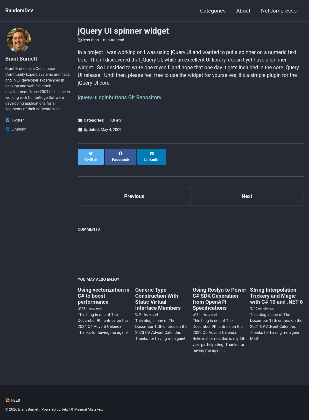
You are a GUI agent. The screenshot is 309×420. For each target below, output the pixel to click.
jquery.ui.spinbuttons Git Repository (119, 99)
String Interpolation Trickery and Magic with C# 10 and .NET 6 (276, 293)
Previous (134, 193)
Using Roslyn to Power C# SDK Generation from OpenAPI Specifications (219, 296)
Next (247, 193)
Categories (213, 11)
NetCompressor (279, 11)
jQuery (116, 122)
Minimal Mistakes (89, 406)
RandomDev (19, 11)
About (243, 11)
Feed (13, 397)
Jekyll (66, 406)
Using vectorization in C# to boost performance (103, 293)
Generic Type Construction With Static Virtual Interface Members (158, 296)
